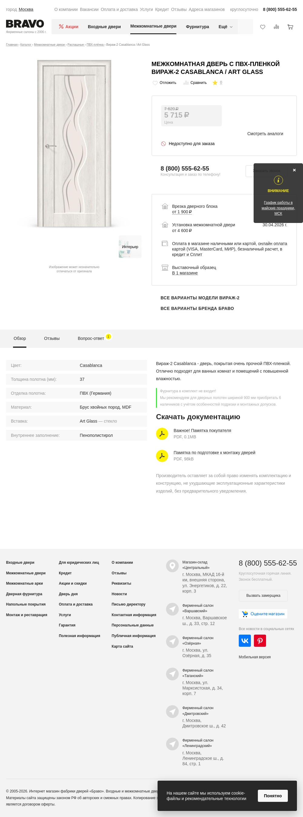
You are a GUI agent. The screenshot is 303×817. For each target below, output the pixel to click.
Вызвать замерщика (263, 595)
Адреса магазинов (207, 9)
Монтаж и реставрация (26, 615)
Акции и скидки (73, 583)
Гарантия (67, 625)
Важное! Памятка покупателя (202, 430)
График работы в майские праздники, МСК (278, 208)
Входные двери (104, 26)
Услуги (146, 9)
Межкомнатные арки (24, 583)
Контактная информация (134, 615)
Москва (26, 9)
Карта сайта (122, 646)
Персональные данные (133, 625)
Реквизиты (121, 583)
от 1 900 (182, 211)
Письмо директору (128, 604)
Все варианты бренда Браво (197, 308)
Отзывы (179, 9)
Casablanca (91, 365)
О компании (66, 9)
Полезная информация (79, 636)
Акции (71, 26)
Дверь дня (68, 594)
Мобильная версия (255, 657)
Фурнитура (197, 26)
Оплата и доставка (119, 9)
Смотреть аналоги (265, 133)
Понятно (273, 795)
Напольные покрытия (26, 604)
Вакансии (89, 9)
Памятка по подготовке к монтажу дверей (214, 452)
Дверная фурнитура (24, 594)
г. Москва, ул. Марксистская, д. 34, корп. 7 (202, 688)
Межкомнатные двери (153, 26)
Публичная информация (133, 636)
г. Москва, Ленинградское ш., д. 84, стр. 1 (203, 758)
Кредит (162, 9)
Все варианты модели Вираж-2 (200, 297)
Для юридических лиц (79, 562)
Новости (119, 594)
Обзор (20, 338)
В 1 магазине (185, 273)
